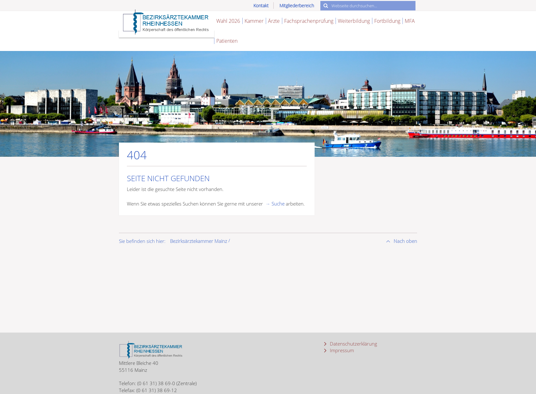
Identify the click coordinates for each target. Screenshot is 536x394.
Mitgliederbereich (296, 6)
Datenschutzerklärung (353, 343)
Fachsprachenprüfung (308, 20)
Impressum (341, 350)
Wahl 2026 (228, 20)
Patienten (227, 40)
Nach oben (404, 241)
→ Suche (274, 203)
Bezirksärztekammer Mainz (198, 241)
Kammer (254, 20)
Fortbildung (387, 20)
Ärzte (274, 20)
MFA (410, 20)
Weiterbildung (354, 20)
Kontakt (261, 6)
